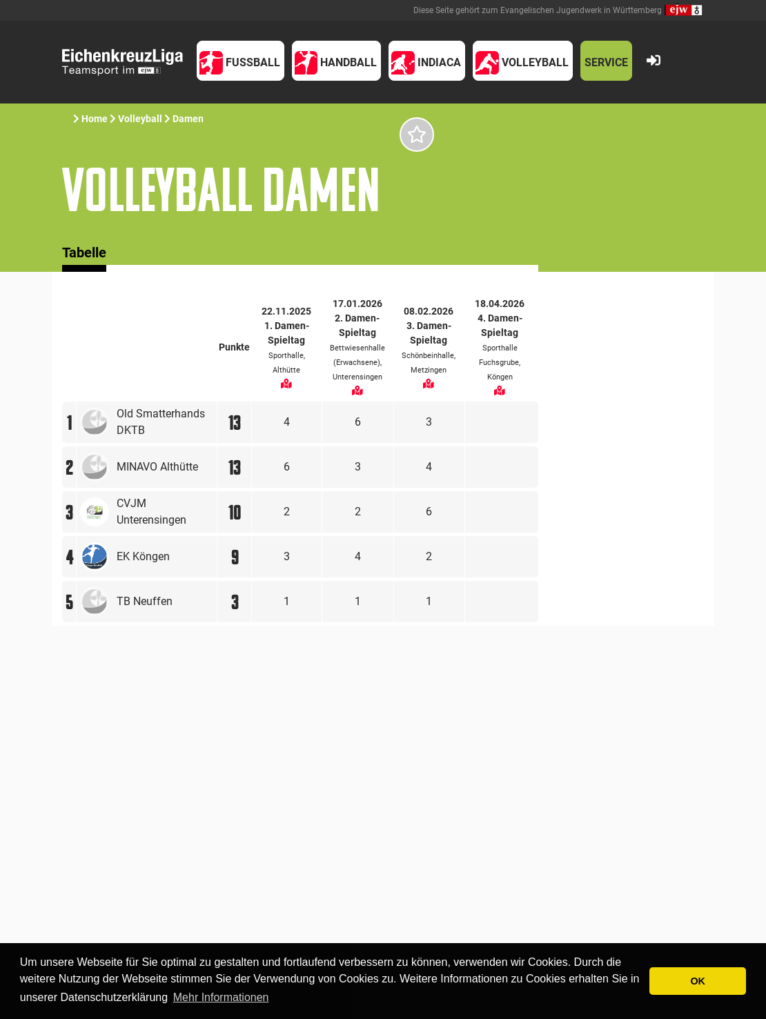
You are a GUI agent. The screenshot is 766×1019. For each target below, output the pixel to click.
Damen (188, 118)
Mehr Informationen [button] (221, 997)
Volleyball (140, 118)
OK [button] (697, 981)
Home (94, 118)
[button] (240, 61)
